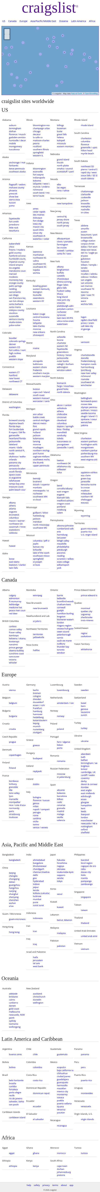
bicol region (87, 862)
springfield (38, 152)
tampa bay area (16, 483)
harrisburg (62, 534)
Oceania (63, 21)
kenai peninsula (17, 168)
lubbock (85, 270)
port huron (38, 453)
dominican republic (41, 1093)
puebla (60, 1100)
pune (35, 902)
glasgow (85, 802)
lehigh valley (63, 540)
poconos (61, 552)
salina (36, 260)
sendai (60, 878)
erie (59, 531)
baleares (61, 793)
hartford (13, 375)
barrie (60, 595)
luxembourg (63, 690)
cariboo (12, 626)
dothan (12, 131)
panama (85, 1054)
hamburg (37, 711)
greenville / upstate (89, 147)
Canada (12, 21)
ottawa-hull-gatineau (65, 628)
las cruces (62, 247)
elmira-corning (64, 281)
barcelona (62, 796)
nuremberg (38, 729)
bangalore (38, 862)
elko (59, 184)
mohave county (16, 187)
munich (36, 726)
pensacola (14, 465)
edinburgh (86, 796)
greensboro (62, 352)
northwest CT (15, 381)
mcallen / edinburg (89, 273)
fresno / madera (17, 249)
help (29, 1185)
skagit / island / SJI (89, 416)
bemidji (36, 478)
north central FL (17, 450)
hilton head (86, 150)
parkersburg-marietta (89, 453)
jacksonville (14, 441)
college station (88, 240)
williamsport (63, 564)
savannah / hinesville (17, 526)
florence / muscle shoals (17, 134)
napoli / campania (41, 809)
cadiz (59, 802)
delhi (35, 875)
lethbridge (14, 604)
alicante (61, 790)
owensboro (38, 298)
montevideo (87, 1093)
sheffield (85, 832)
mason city (38, 226)
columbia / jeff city (41, 540)
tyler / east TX (87, 294)
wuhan (12, 903)
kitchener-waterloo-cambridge (65, 619)
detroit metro (39, 423)
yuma (11, 205)
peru (83, 1067)
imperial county (16, 261)
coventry (85, 778)
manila (84, 878)
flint (35, 426)
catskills (61, 275)
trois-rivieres (87, 620)
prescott (13, 193)
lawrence (37, 251)
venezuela (86, 1106)
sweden (85, 690)
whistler (13, 662)
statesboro (14, 529)
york (59, 567)
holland (36, 432)
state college (63, 561)
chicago (36, 131)
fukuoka (61, 859)
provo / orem (87, 322)
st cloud (37, 499)
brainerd (37, 481)
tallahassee (14, 480)
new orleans (39, 332)
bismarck (61, 383)
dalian (12, 881)
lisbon (60, 744)
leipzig (36, 723)
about (64, 1185)
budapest (37, 758)
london (60, 622)
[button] (37, 28)
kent (83, 808)
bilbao (60, 799)
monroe (37, 329)
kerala (36, 890)
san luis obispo (16, 301)
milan (35, 806)
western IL (38, 155)
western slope (16, 359)
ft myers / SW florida (17, 432)
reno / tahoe (63, 190)
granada (61, 808)
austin (84, 231)
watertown (62, 324)
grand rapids (39, 429)
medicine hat (15, 607)
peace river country (17, 610)
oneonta (61, 302)
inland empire (16, 264)
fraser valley (15, 632)
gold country (15, 252)
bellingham (86, 398)
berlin (36, 690)
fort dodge (38, 220)
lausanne (85, 712)
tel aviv (36, 963)
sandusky (61, 435)
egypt (11, 1153)
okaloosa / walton (17, 456)
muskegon (38, 447)
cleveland (61, 420)
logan (83, 316)
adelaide (13, 993)
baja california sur (65, 1070)
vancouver (14, 656)
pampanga (86, 881)
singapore (86, 897)
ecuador (37, 1106)
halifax (36, 650)
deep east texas (88, 249)
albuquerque (63, 238)
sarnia (60, 637)
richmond (38, 189)
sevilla (60, 817)
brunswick (14, 514)
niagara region (64, 625)
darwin (12, 1005)
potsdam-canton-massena (65, 308)
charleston (86, 138)
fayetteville (14, 218)
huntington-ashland (89, 444)
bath (83, 756)
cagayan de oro (88, 866)
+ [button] (65, 67)
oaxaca (60, 1097)
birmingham (15, 128)
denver (12, 344)
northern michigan (41, 450)
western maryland (41, 376)
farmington (62, 244)
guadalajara (63, 1079)
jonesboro (14, 224)
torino (36, 824)
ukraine (84, 741)
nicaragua (62, 1125)
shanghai (13, 894)
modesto (13, 276)
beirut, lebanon (64, 920)
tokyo (59, 881)
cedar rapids (39, 211)
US (3, 21)
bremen (37, 693)
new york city (63, 299)
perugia (36, 812)
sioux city (37, 232)
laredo (84, 267)
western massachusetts (41, 398)
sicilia (35, 821)
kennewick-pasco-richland (89, 401)
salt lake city (87, 326)
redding (13, 288)
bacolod (85, 859)
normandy (14, 808)
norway (60, 716)
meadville (61, 543)
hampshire (86, 805)
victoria (84, 298)
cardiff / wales (88, 775)
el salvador (38, 1119)
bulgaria (13, 716)
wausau (85, 502)
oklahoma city (64, 466)
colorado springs (17, 341)
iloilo (83, 875)
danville (85, 358)
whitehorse (86, 649)
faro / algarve (63, 741)
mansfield (62, 432)
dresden (37, 699)
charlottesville (88, 355)
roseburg (61, 509)
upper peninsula (41, 465)
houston (85, 261)
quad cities (38, 229)
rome (35, 815)
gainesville (14, 435)
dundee (85, 787)
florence (85, 144)
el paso (84, 255)
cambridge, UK (88, 772)
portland (61, 506)
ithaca (60, 293)
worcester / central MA (41, 401)
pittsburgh (62, 549)
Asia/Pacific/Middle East (43, 21)
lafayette (37, 322)
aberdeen (85, 753)
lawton (60, 460)
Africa (92, 21)
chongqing (14, 878)
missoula (61, 143)
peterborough (64, 634)
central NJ (62, 216)
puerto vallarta (64, 1103)
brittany (13, 783)
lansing (36, 441)
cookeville (86, 197)
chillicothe (62, 414)
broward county (17, 420)
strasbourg (14, 814)
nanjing (12, 890)
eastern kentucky (41, 288)
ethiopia (13, 1166)
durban (60, 1169)
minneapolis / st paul (41, 490)
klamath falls (63, 497)
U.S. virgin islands (89, 534)
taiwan (84, 910)
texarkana (14, 230)
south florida (15, 471)
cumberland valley (65, 528)
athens (12, 505)
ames (35, 208)
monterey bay (16, 279)
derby (84, 781)
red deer (13, 613)
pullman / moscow (89, 410)
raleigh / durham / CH (65, 364)
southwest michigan (41, 459)
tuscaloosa (14, 149)
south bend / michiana (41, 192)
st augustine (15, 477)
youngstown (63, 444)
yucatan (61, 1112)
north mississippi (41, 524)
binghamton (63, 269)
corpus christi (87, 243)
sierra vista (14, 199)
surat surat (38, 905)
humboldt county (17, 258)
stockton (13, 313)
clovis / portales (64, 241)
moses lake (86, 404)
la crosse (85, 487)
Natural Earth (76, 94)
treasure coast (16, 486)
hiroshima (62, 862)
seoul (59, 894)
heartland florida (17, 438)
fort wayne (38, 174)
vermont (85, 342)
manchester (87, 820)
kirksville (37, 549)
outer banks (63, 361)
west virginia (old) (89, 459)
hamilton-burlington (65, 613)
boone (60, 339)
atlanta (12, 508)
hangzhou (14, 887)
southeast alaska (17, 171)
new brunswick (40, 608)
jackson (36, 435)
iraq (35, 944)
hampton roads (88, 364)
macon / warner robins (17, 520)
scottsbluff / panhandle (65, 171)
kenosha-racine (88, 484)
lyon (11, 796)
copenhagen (15, 754)
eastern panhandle (89, 441)
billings (60, 125)
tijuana (60, 1106)
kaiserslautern (40, 720)
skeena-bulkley (16, 650)
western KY (38, 301)
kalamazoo (38, 438)
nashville (85, 209)
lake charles (39, 326)
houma (36, 319)
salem (60, 512)
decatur (37, 134)
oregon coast (63, 503)
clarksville (86, 194)
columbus (14, 517)
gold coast (14, 1008)
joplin (35, 543)
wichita (36, 272)
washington (14, 407)
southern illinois (41, 149)
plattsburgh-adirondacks (65, 305)
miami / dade (15, 447)
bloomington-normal (41, 125)
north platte (63, 165)
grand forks (62, 389)
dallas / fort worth (89, 246)
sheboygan (86, 499)
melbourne (14, 1011)
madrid (60, 811)
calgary (12, 595)
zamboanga (87, 884)
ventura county (16, 319)
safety (37, 1185)
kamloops (14, 635)
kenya (36, 1166)
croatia (12, 728)
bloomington (39, 168)
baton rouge (39, 313)
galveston (85, 258)
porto (59, 747)
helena (60, 137)
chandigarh (38, 869)
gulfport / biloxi (40, 512)
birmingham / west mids (89, 763)
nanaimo (13, 644)
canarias (61, 805)
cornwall (61, 607)
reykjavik (37, 771)
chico (11, 246)
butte (59, 131)
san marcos (86, 285)
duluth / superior (41, 484)
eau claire (86, 475)
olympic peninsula (89, 407)
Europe (23, 21)
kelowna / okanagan (17, 638)
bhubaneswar (40, 866)
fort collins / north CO (17, 350)
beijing (12, 872)
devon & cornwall (89, 784)
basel (83, 703)
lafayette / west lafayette (41, 183)
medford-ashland (65, 500)
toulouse (13, 817)
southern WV (87, 456)
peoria (36, 143)
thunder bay (63, 646)
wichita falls (86, 304)
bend (59, 485)
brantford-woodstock (65, 601)
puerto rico (86, 531)
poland (60, 728)
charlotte (61, 342)
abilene (84, 225)
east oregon (63, 491)
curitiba (12, 1086)
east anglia (86, 790)
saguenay (85, 614)
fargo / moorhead (65, 386)
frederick (37, 370)
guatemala (62, 1054)
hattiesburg (38, 515)
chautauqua (63, 278)
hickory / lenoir (64, 355)
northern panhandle (89, 450)
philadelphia (63, 546)
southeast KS (39, 263)
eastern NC (62, 345)
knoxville (85, 203)
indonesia (38, 918)
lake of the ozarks (41, 552)
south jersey (63, 225)
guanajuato (62, 1082)
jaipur (36, 887)
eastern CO (14, 347)
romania (61, 761)
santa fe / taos (64, 253)
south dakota (87, 178)
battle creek (39, 417)
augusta (13, 511)
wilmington (62, 367)
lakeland (13, 444)
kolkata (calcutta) (41, 893)
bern (83, 706)
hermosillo (62, 1085)
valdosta (13, 532)
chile (35, 1054)
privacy (46, 1185)
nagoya (60, 866)
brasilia (12, 1083)
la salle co (38, 137)
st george (85, 329)
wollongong (14, 1026)
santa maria (15, 307)
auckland (37, 993)
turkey (84, 728)
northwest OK (64, 463)
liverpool (85, 814)
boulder (13, 338)
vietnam (85, 949)
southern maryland (41, 373)
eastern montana (65, 146)
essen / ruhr (39, 705)
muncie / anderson (41, 186)
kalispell (61, 140)
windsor (61, 652)
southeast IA (39, 235)
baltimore (38, 364)
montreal (85, 608)
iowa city (37, 223)
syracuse (61, 314)
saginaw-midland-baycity (41, 456)
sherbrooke (86, 617)
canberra (13, 1002)
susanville (14, 316)
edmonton (14, 598)
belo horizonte (16, 1080)
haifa (35, 957)
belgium (13, 703)
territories (38, 634)
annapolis (38, 361)
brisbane (13, 996)
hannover (37, 714)
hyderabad (38, 881)
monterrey (62, 1094)
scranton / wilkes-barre (65, 558)
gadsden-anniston (17, 137)
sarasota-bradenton (17, 468)
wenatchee (86, 422)
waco (83, 301)
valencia (61, 820)
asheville (61, 336)
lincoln (60, 162)
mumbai (37, 899)
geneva (84, 709)
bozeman (61, 128)
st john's (37, 621)
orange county (16, 282)
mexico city (62, 1091)
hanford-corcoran (17, 255)
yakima (84, 425)
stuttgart (37, 732)
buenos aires (15, 1054)
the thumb (38, 462)
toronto (60, 649)
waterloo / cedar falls (41, 238)
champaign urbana (41, 128)
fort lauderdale (16, 429)
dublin (36, 784)
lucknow (37, 896)
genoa (36, 803)
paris (11, 811)
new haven (14, 378)
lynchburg (86, 370)
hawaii (12, 545)
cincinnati (61, 417)
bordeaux (13, 780)
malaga (60, 814)
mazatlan (61, 1088)
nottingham (87, 826)
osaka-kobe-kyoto (65, 872)
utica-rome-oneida (65, 320)
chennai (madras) (41, 872)
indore (36, 884)
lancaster (61, 537)
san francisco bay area (17, 298)
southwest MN (40, 496)
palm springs (15, 285)
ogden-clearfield (89, 319)
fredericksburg (88, 361)
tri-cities (85, 212)
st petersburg (63, 776)
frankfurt (37, 708)
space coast (14, 474)
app (71, 1185)
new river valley (88, 373)
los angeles (14, 267)
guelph (60, 610)
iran (35, 931)
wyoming (85, 515)
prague (12, 741)
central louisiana (41, 316)
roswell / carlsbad (65, 250)
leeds (83, 811)
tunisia (84, 1153)
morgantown (87, 447)
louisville (37, 294)
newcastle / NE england (89, 823)
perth (11, 1017)
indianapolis (39, 177)
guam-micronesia (89, 528)
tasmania (13, 1023)
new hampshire (64, 203)
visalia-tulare (15, 322)
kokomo (37, 180)
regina (84, 633)
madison (85, 490)
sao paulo (14, 1104)
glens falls (62, 287)
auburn (12, 125)
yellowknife (38, 637)
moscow (61, 773)
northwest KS (39, 257)
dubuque (37, 217)
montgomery (15, 146)
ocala (11, 453)
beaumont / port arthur (89, 234)
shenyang (13, 897)
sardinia (37, 818)
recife (11, 1095)
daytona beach (16, 423)
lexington (37, 291)
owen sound (63, 631)
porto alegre (15, 1092)
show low (13, 196)
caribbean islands (17, 1117)
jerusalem (38, 960)
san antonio (87, 282)
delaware (13, 394)
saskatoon (86, 636)
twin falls (13, 567)
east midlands (88, 793)
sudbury (61, 643)
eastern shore (40, 367)
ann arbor (38, 414)
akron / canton (64, 405)
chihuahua (62, 1073)
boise (11, 558)
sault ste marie (64, 640)
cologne (37, 696)
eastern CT (14, 372)
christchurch (39, 996)
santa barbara (16, 304)
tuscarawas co (64, 441)
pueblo (12, 356)
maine (36, 348)
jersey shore (63, 219)
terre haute (38, 195)
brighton (85, 766)
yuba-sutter (14, 325)
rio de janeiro (15, 1098)
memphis (85, 206)
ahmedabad (39, 859)
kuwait (60, 907)
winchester (86, 385)
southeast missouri (41, 555)
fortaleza (13, 1089)
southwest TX (87, 288)
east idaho (14, 561)
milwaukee (86, 493)
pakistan (61, 945)
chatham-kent (64, 604)
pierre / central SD (89, 169)
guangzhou (14, 884)
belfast (84, 760)
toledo (60, 438)
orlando (13, 459)
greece (36, 745)
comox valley (15, 629)
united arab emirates (89, 936)
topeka (36, 269)
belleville (61, 598)
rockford (37, 146)
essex (83, 799)
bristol (84, 769)
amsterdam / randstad (65, 703)
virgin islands (87, 1119)
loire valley (14, 793)
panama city (15, 462)
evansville (38, 171)
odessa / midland (89, 276)
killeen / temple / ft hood (89, 264)
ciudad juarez (63, 1076)
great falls (62, 134)
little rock (13, 227)
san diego (13, 294)
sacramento (15, 291)
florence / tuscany (41, 800)
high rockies (15, 353)
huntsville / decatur (17, 140)
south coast (38, 395)
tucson (12, 202)
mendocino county (17, 270)
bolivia (12, 1067)
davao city (86, 872)
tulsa (59, 472)
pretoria (61, 1175)
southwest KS (39, 266)
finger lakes (62, 284)
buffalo (60, 272)
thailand (85, 923)
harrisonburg (87, 367)
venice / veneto (40, 827)
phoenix (13, 190)
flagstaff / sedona (17, 184)
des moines (38, 214)
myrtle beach (87, 153)
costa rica (37, 1080)
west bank (38, 966)
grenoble (13, 787)
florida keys (14, 426)
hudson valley (64, 290)
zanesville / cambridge (65, 447)
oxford (84, 829)
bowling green (40, 285)
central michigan (41, 420)
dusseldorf (38, 702)
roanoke (85, 379)
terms (55, 1185)
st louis (36, 564)
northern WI (87, 496)
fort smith (14, 221)
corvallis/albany (64, 488)
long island (62, 296)
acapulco (61, 1067)
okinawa (61, 869)
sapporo (61, 875)
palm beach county (17, 489)
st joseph (37, 561)
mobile (12, 143)
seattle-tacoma (88, 413)
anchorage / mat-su (17, 162)
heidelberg (38, 717)
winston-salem (64, 370)
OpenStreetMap (91, 94)
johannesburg (64, 1172)
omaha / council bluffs (65, 168)
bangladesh (14, 859)
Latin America (78, 21)
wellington (38, 1002)
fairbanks (13, 165)
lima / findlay (63, 429)
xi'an (11, 906)
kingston (61, 616)
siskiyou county (16, 310)
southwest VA (87, 382)
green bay (86, 478)
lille (10, 790)
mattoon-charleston (41, 140)
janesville (85, 481)
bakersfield (14, 243)
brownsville (86, 237)
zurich (84, 715)
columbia (85, 141)
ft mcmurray (15, 601)
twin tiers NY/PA (65, 317)
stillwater (61, 469)
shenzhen (14, 900)
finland (12, 767)
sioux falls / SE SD (89, 175)
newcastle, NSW (17, 1014)
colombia (37, 1067)
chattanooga (87, 191)
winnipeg (37, 595)
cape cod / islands (41, 392)
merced (12, 273)
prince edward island (89, 595)
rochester (37, 493)
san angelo (86, 279)
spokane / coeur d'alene (89, 419)
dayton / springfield (65, 426)
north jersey (63, 222)
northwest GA (16, 523)
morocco (61, 1153)
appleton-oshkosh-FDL (89, 472)
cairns (12, 999)
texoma (84, 291)
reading (60, 555)
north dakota (63, 392)
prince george (16, 647)
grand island (63, 159)
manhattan (38, 254)
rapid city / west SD (89, 172)
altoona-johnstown (65, 525)
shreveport (38, 335)
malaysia (61, 933)
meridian (37, 521)
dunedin (37, 999)
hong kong (14, 932)
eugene (60, 494)
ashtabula (62, 408)
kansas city (38, 546)
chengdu (13, 875)
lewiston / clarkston (17, 564)
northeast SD (87, 166)
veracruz (61, 1109)
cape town (62, 1166)
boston (36, 389)
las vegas (61, 187)
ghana (36, 1153)
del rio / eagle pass (89, 252)
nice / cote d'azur (17, 805)
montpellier (14, 802)
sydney (12, 1020)
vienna (12, 690)
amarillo (85, 228)
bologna (37, 797)
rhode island (87, 125)
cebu (83, 869)
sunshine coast (16, 653)
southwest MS (40, 527)
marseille (13, 799)
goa (35, 878)
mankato (37, 487)
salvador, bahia (16, 1101)
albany (12, 502)
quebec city (86, 611)
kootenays (14, 641)
